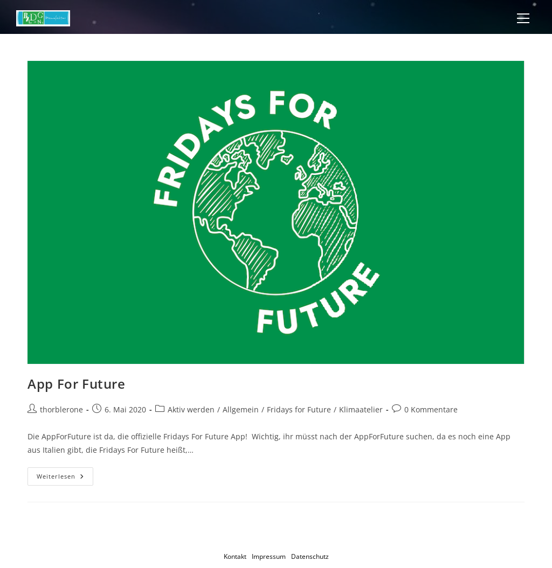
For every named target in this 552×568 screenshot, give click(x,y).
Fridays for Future (299, 409)
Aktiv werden (191, 409)
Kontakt (235, 556)
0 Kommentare (431, 409)
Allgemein (241, 409)
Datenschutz (310, 556)
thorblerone (61, 409)
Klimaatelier (361, 409)
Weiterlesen (65, 478)
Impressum (269, 556)
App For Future (76, 383)
